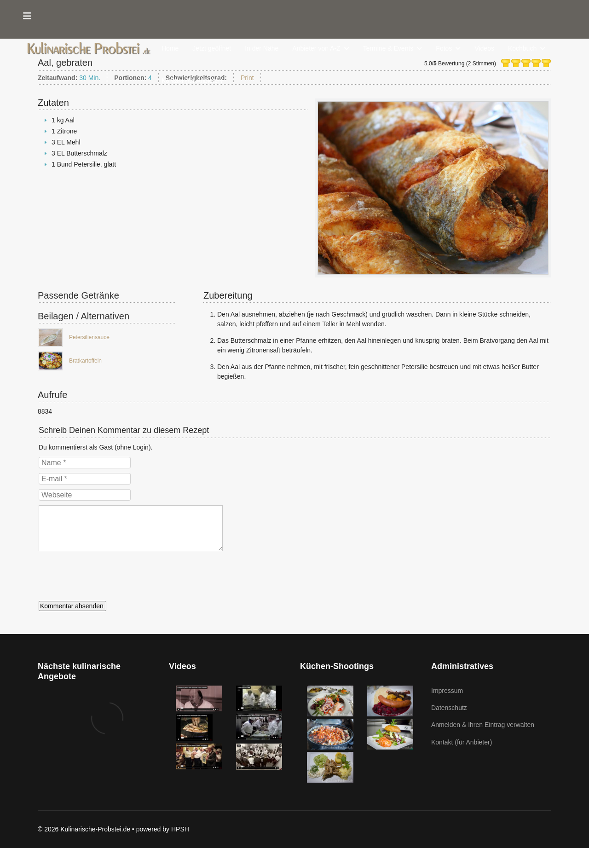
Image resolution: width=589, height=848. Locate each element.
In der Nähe (261, 48)
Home (170, 48)
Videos (484, 48)
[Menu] (27, 16)
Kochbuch (522, 48)
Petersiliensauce (89, 337)
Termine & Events (388, 48)
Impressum (447, 690)
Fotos (444, 48)
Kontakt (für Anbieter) (192, 80)
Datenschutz (449, 707)
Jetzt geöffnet (211, 48)
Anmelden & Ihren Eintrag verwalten (482, 724)
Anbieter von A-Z (316, 48)
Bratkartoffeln (85, 361)
